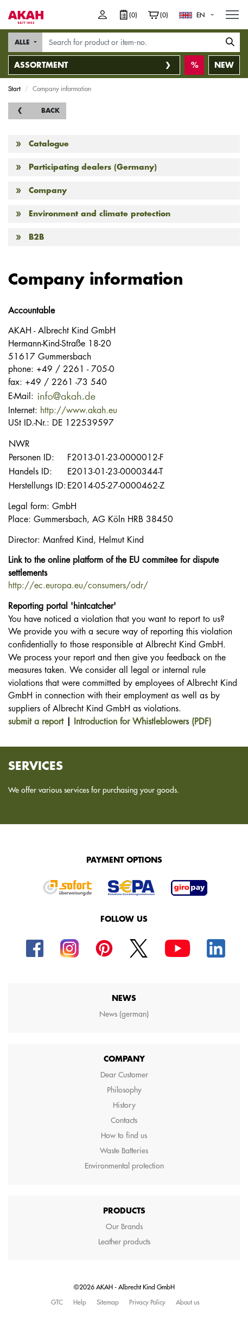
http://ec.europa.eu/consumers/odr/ (78, 585)
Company (48, 190)
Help (79, 1302)
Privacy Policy (147, 1302)
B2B (36, 237)
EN (200, 14)
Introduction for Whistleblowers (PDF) (143, 721)
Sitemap (108, 1302)
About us (188, 1302)
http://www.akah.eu (78, 410)
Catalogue (49, 143)
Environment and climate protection (99, 213)
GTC (57, 1302)
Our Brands (124, 1226)
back (50, 110)
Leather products (124, 1242)
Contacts (124, 1120)
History (124, 1105)
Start (14, 88)
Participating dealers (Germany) (93, 167)
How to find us (124, 1135)
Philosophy (124, 1090)
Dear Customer (124, 1075)
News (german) (124, 1014)
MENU (233, 12)
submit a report (35, 721)
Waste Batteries (124, 1150)
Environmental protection (124, 1166)
